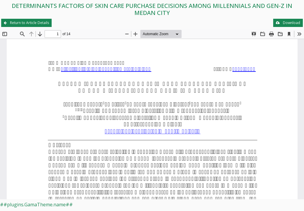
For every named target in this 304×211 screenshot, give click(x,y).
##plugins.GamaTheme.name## (36, 204)
